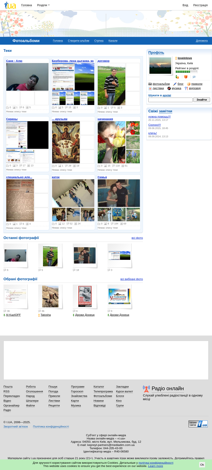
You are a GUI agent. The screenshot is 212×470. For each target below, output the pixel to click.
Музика (76, 405)
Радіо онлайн (168, 388)
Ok (202, 464)
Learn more (155, 466)
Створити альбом (78, 40)
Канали (113, 40)
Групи (120, 405)
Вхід (185, 5)
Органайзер (11, 405)
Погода (53, 391)
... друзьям (60, 119)
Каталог (99, 386)
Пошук (52, 386)
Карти (75, 400)
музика (174, 88)
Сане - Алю (14, 60)
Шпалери (32, 400)
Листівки (54, 400)
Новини (99, 400)
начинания (105, 119)
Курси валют (124, 391)
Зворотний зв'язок (15, 426)
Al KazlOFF (12, 314)
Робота (31, 386)
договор (103, 60)
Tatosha (44, 314)
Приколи (54, 396)
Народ (30, 396)
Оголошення (34, 391)
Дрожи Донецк (83, 314)
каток (56, 177)
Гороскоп (77, 391)
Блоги (120, 396)
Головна (26, 5)
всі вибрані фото (131, 279)
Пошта (7, 386)
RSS (6, 391)
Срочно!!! (154, 124)
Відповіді (100, 405)
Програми (77, 386)
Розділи (42, 5)
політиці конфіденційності (156, 462)
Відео (7, 400)
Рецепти (54, 405)
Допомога (202, 40)
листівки (156, 88)
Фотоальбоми (103, 396)
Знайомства (79, 396)
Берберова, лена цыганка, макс (75, 60)
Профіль (156, 53)
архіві (167, 95)
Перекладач (11, 396)
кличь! (152, 133)
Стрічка (98, 40)
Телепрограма (103, 391)
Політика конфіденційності (51, 426)
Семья (102, 177)
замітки (165, 111)
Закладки (122, 386)
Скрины (12, 119)
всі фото (137, 237)
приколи (194, 84)
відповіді (193, 88)
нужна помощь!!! (159, 116)
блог (178, 84)
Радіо (7, 410)
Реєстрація (200, 5)
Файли (30, 405)
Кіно (119, 400)
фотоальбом (159, 84)
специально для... (19, 177)
